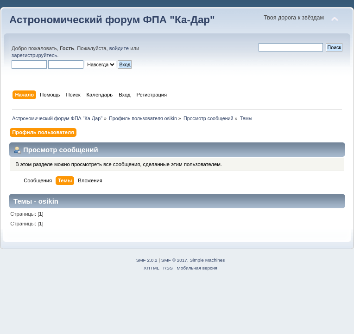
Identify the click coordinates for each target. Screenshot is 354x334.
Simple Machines (207, 260)
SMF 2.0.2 (147, 260)
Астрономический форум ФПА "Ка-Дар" (112, 20)
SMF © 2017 (174, 260)
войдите (119, 48)
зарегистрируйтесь (34, 55)
